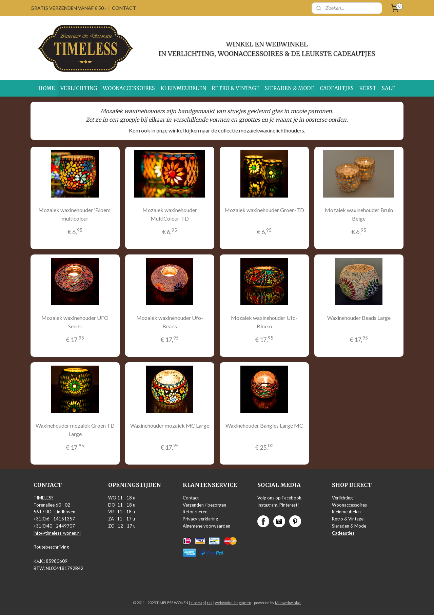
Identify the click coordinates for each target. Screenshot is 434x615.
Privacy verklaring (200, 518)
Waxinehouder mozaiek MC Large (169, 425)
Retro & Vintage (347, 518)
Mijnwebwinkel (288, 602)
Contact (191, 497)
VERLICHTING (78, 88)
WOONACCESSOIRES (129, 88)
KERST (367, 88)
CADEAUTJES (337, 88)
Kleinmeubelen (346, 511)
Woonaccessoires (349, 505)
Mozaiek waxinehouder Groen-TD (264, 210)
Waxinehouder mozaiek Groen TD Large (75, 429)
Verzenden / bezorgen (204, 505)
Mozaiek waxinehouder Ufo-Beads (169, 322)
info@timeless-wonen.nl (57, 533)
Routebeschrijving (51, 547)
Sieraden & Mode (349, 526)
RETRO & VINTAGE (235, 88)
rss (210, 602)
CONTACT (124, 8)
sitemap (197, 602)
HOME (46, 88)
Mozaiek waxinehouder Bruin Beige (359, 214)
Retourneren (195, 511)
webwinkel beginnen (233, 602)
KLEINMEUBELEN (183, 88)
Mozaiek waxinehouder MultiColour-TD (169, 214)
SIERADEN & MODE (289, 88)
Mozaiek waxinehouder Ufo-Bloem (264, 322)
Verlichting (342, 497)
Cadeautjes (343, 533)
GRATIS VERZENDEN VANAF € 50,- (68, 8)
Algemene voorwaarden (206, 526)
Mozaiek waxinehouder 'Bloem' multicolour (75, 214)
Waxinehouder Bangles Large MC (264, 425)
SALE (388, 88)
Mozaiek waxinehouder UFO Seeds (74, 322)
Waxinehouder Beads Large (359, 317)
